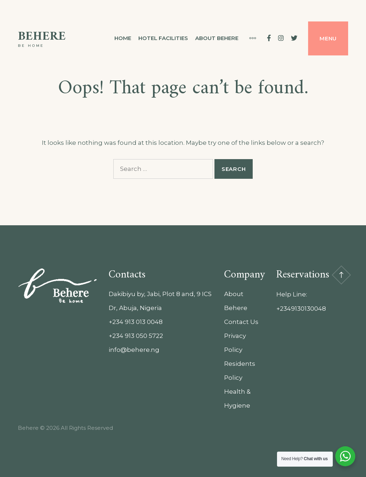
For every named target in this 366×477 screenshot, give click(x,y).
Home (122, 38)
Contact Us (241, 321)
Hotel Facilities (163, 38)
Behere (42, 37)
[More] (249, 38)
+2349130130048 (301, 308)
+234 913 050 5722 (136, 335)
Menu (328, 38)
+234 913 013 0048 (136, 321)
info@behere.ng (134, 349)
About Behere (216, 38)
